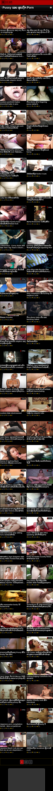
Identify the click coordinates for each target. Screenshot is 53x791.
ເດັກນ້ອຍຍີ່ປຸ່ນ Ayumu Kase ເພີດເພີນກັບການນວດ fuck (10, 223)
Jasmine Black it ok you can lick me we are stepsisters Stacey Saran (11, 750)
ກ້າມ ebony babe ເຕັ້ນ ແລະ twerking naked (37, 318)
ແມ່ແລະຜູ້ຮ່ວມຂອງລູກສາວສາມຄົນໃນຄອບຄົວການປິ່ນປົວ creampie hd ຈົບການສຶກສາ (12, 367)
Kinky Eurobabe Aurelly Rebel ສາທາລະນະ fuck (39, 558)
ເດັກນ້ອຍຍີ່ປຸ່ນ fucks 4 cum (37, 174)
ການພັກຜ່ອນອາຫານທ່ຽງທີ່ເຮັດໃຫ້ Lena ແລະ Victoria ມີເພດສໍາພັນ (12, 510)
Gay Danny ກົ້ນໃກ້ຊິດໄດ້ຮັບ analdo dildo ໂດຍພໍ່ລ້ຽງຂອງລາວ (39, 582)
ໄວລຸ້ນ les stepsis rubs (35, 413)
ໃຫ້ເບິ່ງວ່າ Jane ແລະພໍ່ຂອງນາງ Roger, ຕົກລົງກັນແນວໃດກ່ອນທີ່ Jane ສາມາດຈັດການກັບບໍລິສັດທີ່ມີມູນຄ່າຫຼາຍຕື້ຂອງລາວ (39, 368)
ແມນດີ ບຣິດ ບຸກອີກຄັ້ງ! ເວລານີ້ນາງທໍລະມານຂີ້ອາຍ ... (38, 79)
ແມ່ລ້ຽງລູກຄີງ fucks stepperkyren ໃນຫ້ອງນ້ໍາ (9, 175)
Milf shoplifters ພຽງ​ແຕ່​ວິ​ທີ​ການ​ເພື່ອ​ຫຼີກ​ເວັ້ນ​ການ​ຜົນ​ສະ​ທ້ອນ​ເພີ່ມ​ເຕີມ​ (12, 486)
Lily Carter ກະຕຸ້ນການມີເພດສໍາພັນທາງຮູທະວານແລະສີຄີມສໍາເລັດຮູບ (39, 653)
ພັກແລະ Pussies (6, 317)
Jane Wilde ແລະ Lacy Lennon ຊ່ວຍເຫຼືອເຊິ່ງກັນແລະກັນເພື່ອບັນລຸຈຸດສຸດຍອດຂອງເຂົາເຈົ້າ (39, 511)
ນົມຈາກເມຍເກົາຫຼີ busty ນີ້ (36, 724)
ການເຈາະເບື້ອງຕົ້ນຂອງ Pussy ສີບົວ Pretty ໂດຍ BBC (12, 653)
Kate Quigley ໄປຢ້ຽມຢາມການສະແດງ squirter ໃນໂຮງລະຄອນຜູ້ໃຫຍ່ (11, 582)
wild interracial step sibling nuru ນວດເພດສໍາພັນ (11, 534)
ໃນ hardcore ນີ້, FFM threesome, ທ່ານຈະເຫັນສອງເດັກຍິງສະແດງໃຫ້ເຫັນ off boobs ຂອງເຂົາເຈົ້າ (39, 606)
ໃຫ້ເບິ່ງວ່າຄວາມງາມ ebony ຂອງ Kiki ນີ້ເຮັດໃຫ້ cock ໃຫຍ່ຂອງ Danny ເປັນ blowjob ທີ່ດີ (11, 152)
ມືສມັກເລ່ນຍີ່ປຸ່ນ (32, 341)
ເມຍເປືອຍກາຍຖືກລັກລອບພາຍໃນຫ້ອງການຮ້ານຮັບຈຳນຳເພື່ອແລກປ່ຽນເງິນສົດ (12, 630)
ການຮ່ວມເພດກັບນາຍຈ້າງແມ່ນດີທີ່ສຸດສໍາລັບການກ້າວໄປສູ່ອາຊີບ (39, 438)
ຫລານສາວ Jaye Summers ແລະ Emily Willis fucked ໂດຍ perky (12, 558)
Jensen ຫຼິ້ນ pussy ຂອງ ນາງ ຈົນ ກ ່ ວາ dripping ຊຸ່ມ (12, 31)
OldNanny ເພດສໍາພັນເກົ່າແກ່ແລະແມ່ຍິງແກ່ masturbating (39, 390)
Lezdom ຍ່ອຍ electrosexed (11, 413)
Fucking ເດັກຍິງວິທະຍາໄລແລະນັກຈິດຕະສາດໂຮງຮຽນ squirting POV (39, 247)
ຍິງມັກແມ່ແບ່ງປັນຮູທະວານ (9, 293)
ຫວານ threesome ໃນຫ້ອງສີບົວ (38, 222)
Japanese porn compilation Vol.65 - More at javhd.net (11, 725)
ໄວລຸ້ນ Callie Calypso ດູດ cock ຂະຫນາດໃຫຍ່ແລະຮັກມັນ (11, 127)
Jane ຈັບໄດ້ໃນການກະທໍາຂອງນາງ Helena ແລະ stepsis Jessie (12, 79)
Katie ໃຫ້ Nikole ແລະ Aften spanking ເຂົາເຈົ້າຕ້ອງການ (37, 534)
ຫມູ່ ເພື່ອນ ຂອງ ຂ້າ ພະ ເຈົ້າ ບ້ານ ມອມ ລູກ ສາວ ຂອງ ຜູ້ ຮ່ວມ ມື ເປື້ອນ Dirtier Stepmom (39, 32)
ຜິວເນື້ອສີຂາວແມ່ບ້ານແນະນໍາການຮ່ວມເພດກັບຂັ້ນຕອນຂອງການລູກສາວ (39, 629)
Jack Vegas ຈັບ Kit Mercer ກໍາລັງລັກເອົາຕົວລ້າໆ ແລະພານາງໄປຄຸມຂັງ (12, 677)
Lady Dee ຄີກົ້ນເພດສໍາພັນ (9, 198)
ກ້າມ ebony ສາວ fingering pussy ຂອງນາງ (37, 103)
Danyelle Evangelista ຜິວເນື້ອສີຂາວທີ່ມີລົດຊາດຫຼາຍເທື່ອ (12, 271)
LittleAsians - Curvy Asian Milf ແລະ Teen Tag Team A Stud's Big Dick (12, 247)
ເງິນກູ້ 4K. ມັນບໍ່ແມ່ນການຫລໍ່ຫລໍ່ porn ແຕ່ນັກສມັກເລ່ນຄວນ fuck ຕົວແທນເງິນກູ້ (11, 56)
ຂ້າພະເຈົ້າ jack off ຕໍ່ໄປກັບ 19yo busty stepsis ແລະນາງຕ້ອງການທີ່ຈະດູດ (12, 391)
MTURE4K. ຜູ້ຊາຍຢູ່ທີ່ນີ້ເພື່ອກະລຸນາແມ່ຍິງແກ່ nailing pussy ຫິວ (12, 701)
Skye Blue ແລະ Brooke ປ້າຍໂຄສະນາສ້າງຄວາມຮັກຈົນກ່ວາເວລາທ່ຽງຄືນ (39, 271)
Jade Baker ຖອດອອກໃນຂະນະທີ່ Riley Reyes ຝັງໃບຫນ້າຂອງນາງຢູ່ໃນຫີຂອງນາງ (12, 439)
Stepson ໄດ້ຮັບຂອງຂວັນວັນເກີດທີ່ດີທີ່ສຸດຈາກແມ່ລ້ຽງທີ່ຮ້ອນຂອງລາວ (39, 486)
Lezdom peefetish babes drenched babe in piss (10, 103)
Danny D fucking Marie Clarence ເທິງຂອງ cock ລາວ (10, 462)
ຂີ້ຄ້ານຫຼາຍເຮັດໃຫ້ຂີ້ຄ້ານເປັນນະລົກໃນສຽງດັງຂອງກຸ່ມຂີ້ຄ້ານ (39, 199)
